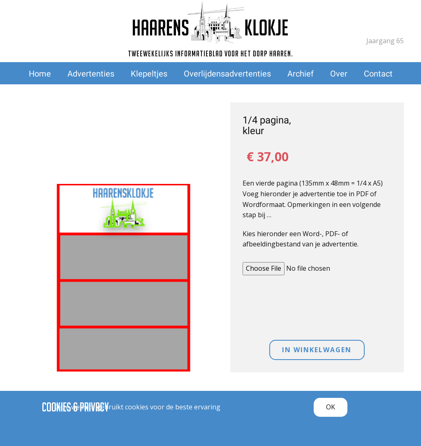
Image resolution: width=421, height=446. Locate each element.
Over (338, 74)
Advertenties (90, 74)
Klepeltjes (149, 74)
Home (40, 74)
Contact (378, 74)
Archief (300, 74)
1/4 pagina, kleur (267, 125)
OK (330, 406)
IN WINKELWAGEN (317, 349)
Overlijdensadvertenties (227, 74)
